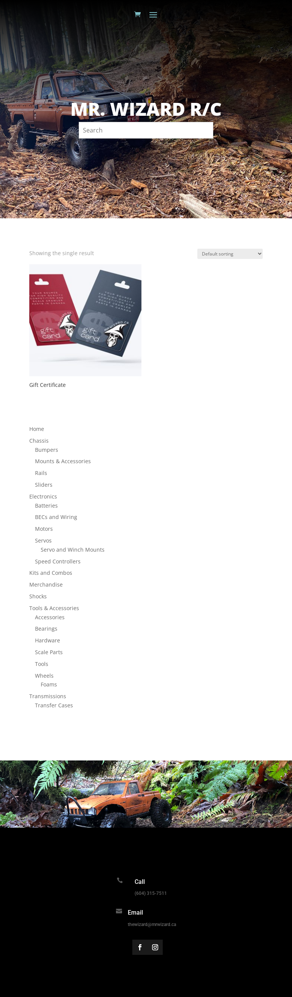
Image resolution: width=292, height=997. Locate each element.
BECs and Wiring (56, 517)
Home (36, 428)
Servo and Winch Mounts (73, 549)
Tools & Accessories (54, 608)
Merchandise (46, 584)
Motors (44, 528)
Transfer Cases (54, 705)
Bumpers (46, 449)
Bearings (46, 628)
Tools (41, 663)
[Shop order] (230, 254)
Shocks (38, 596)
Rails (41, 472)
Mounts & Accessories (63, 461)
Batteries (46, 505)
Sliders (43, 484)
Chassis (39, 440)
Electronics (43, 496)
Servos (43, 540)
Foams (49, 684)
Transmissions (47, 696)
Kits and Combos (50, 572)
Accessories (50, 617)
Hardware (47, 640)
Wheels (44, 675)
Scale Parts (49, 652)
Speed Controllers (58, 561)
